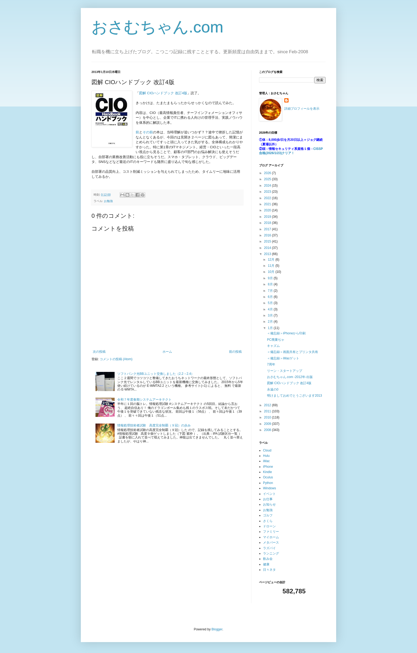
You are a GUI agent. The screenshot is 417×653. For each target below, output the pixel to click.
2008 (268, 430)
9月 (271, 278)
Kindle (267, 472)
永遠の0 (272, 389)
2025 (268, 179)
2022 (268, 198)
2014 (268, 248)
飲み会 (268, 559)
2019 (268, 217)
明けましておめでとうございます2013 (294, 395)
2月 (271, 321)
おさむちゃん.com (157, 27)
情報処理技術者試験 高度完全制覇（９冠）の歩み (154, 425)
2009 (268, 424)
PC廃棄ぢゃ (275, 340)
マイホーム (271, 537)
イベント (269, 494)
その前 (148, 132)
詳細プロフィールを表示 (301, 108)
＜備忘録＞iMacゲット (283, 358)
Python (268, 483)
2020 (268, 210)
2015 (268, 241)
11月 (272, 266)
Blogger (216, 629)
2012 (268, 405)
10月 (272, 272)
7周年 (271, 364)
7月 (271, 291)
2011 (268, 411)
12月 (272, 259)
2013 (268, 254)
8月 (271, 284)
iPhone (268, 467)
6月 (271, 297)
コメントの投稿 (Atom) (116, 359)
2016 (268, 235)
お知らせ (269, 504)
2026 (268, 173)
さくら (268, 521)
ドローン (269, 526)
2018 (268, 223)
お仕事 (268, 499)
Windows (269, 488)
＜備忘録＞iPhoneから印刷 (286, 333)
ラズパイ (269, 548)
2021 (268, 204)
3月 (271, 315)
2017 (268, 229)
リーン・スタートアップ (284, 371)
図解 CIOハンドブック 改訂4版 (163, 93)
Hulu (266, 456)
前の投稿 (235, 352)
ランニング (271, 553)
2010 (268, 417)
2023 (268, 192)
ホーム (167, 352)
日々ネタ (269, 570)
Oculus (268, 477)
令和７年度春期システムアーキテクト (144, 399)
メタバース (271, 542)
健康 (266, 564)
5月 (271, 303)
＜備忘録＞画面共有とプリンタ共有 (292, 352)
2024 (268, 185)
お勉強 (108, 201)
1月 (271, 328)
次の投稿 (99, 352)
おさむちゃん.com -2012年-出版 (290, 377)
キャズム (273, 346)
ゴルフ (268, 515)
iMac (266, 461)
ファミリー (271, 531)
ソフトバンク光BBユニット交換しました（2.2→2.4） (155, 374)
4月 (271, 309)
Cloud (267, 450)
